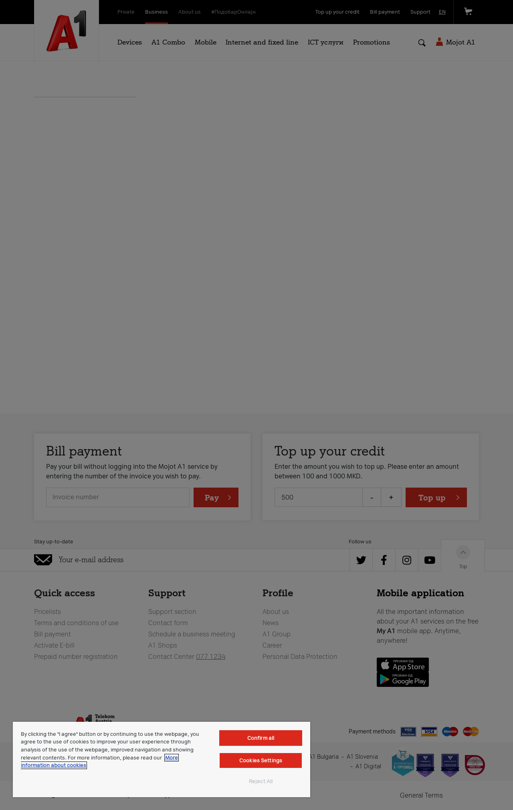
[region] (161, 759)
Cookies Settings (260, 760)
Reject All (261, 781)
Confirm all (260, 738)
